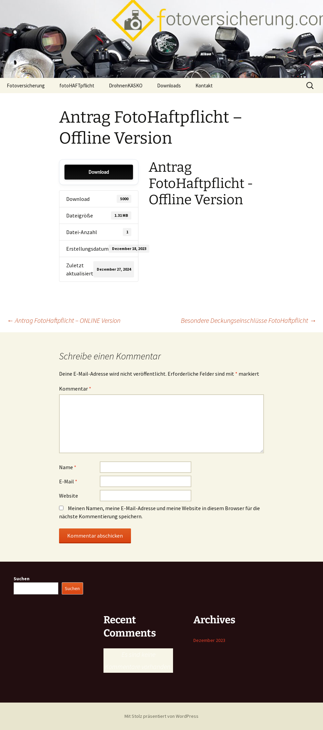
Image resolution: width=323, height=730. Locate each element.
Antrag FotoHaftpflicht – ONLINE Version (63, 320)
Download (99, 172)
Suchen (22, 579)
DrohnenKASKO (125, 85)
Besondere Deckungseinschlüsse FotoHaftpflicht (248, 320)
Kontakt (204, 85)
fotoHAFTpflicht (76, 85)
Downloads (169, 85)
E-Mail (68, 481)
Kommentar (75, 388)
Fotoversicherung (26, 85)
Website (68, 495)
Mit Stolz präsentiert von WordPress (161, 716)
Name (67, 467)
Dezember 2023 (209, 640)
